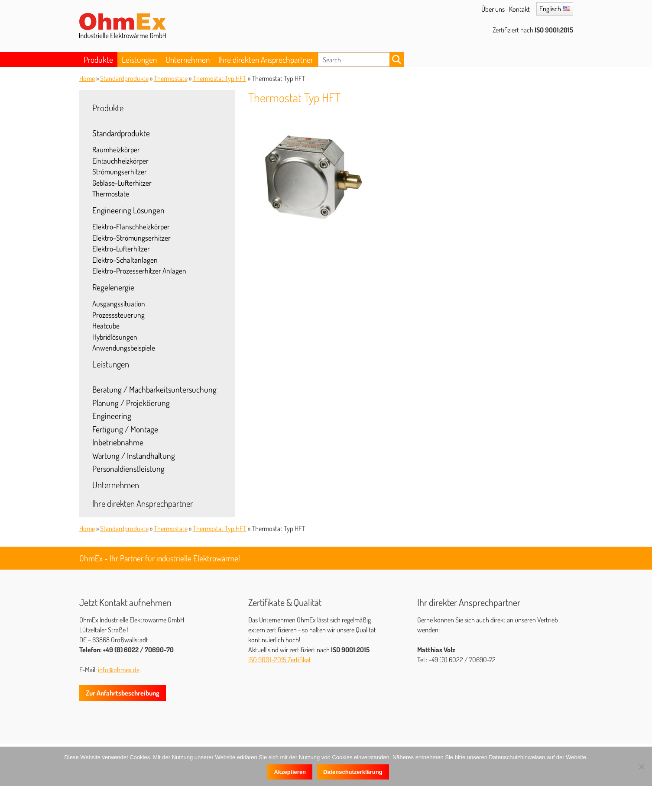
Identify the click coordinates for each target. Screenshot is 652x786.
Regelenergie (113, 287)
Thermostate (171, 78)
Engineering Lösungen (128, 210)
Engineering (111, 416)
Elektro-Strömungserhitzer (131, 237)
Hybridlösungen (114, 336)
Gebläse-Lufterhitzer (122, 182)
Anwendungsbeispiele (123, 347)
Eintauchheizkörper (120, 160)
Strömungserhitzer (119, 171)
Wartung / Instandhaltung (133, 456)
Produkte (98, 59)
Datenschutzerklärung (353, 772)
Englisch (550, 8)
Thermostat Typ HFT (220, 78)
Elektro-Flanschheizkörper (131, 226)
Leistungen (139, 59)
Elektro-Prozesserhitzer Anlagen (139, 270)
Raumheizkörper (116, 149)
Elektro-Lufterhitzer (121, 248)
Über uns (493, 9)
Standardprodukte (124, 78)
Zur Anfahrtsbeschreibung (122, 693)
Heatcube (106, 325)
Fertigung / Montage (125, 429)
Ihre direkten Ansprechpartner (265, 59)
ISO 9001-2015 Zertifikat (279, 659)
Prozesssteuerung (118, 314)
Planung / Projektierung (131, 403)
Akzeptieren (290, 772)
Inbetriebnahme (117, 442)
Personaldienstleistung (128, 469)
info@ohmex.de (118, 669)
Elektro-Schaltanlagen (125, 259)
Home (87, 78)
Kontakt (519, 9)
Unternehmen (187, 59)
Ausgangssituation (118, 303)
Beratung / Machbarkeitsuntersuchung (154, 389)
